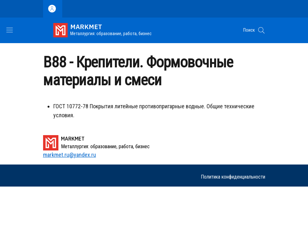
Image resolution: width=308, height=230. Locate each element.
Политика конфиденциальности (233, 177)
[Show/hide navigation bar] (9, 30)
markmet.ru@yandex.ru (69, 154)
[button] (261, 30)
